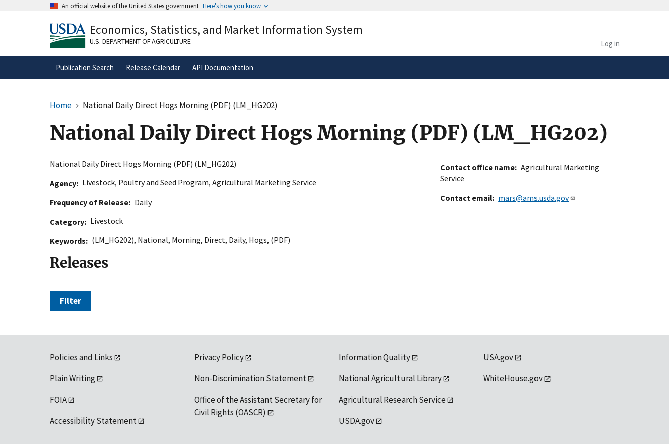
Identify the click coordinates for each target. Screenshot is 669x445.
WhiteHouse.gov (513, 378)
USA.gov (498, 357)
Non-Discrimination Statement (250, 378)
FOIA (58, 399)
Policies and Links (81, 357)
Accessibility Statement (93, 420)
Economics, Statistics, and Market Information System (226, 29)
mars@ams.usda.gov (537, 198)
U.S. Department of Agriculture (140, 41)
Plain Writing (72, 378)
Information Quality (374, 357)
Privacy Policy (219, 357)
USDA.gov (356, 420)
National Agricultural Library (390, 378)
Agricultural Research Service (392, 399)
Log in (610, 43)
